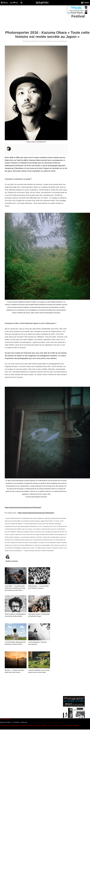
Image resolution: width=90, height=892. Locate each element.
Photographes (4, 725)
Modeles (76, 725)
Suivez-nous (23, 722)
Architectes (56, 725)
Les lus (14, 2)
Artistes (50, 725)
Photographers (14, 725)
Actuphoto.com (6, 719)
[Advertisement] (34, 18)
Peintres (44, 725)
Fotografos (23, 725)
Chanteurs (69, 725)
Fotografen (37, 725)
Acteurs (63, 725)
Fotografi (30, 725)
